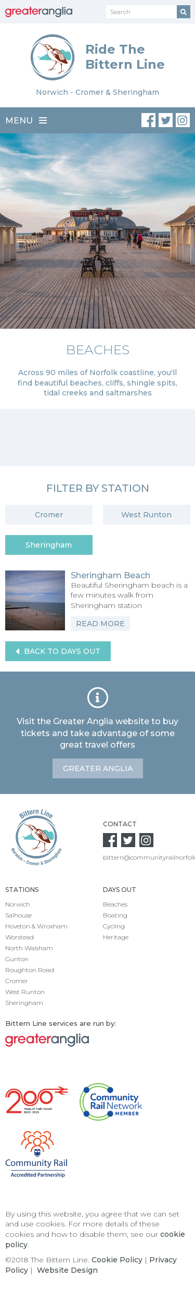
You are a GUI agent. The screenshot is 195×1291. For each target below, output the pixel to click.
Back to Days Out (58, 651)
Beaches (115, 904)
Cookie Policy (117, 1259)
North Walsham (29, 948)
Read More (100, 623)
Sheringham (48, 545)
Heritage (115, 937)
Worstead (19, 937)
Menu (26, 121)
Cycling (114, 926)
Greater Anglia (98, 768)
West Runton (146, 514)
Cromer (49, 514)
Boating (115, 915)
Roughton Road (29, 970)
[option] (97, 271)
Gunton (17, 959)
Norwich (17, 904)
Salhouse (18, 915)
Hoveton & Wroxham (36, 926)
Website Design (67, 1270)
